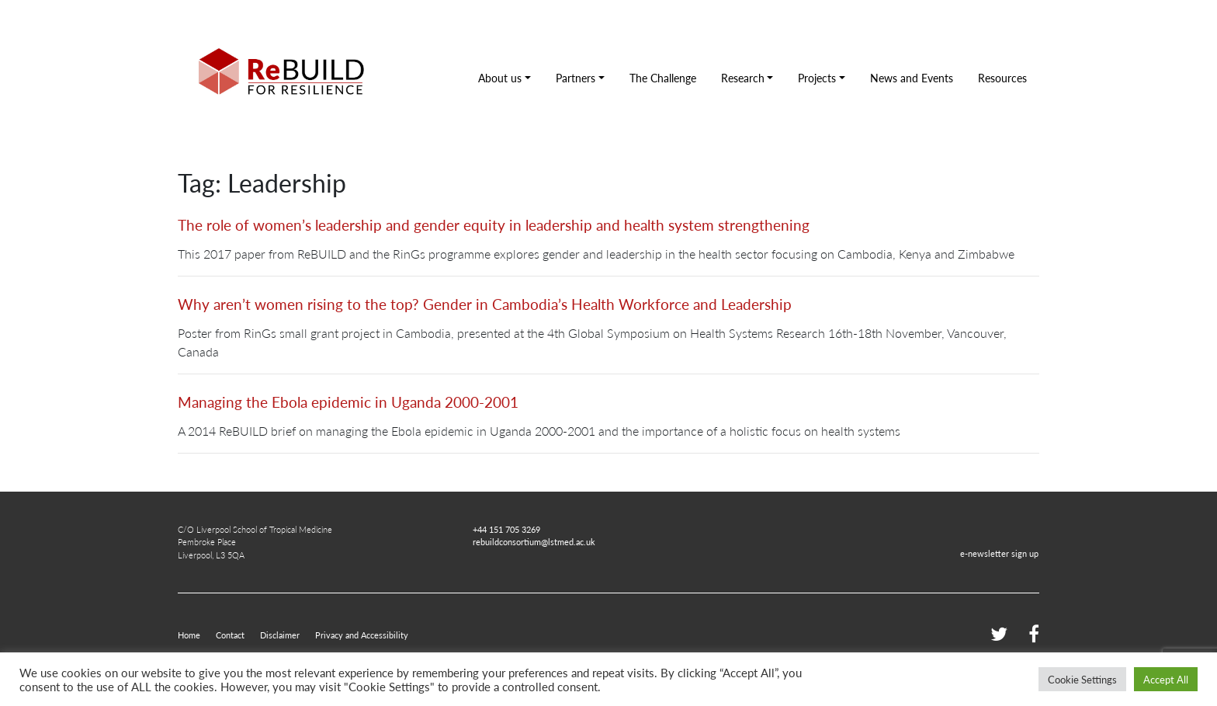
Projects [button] (817, 77)
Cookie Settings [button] (1082, 679)
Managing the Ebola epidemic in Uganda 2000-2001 (348, 401)
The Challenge (662, 77)
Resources (1002, 77)
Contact (230, 634)
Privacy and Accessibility (361, 634)
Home (189, 634)
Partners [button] (575, 77)
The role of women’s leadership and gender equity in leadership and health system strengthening (494, 224)
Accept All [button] (1165, 679)
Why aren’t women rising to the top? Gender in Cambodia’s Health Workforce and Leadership (485, 304)
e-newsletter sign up (999, 553)
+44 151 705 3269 (506, 529)
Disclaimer (280, 634)
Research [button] (743, 77)
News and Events (911, 77)
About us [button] (500, 77)
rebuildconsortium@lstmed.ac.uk (534, 541)
